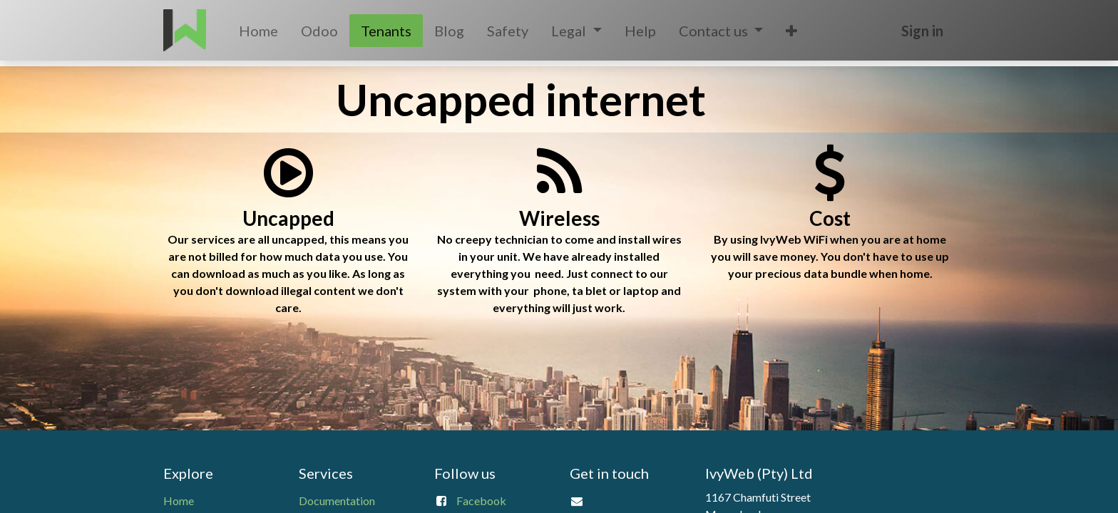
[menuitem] (258, 30)
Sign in (922, 30)
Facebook (481, 500)
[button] (791, 30)
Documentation (337, 500)
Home (178, 500)
